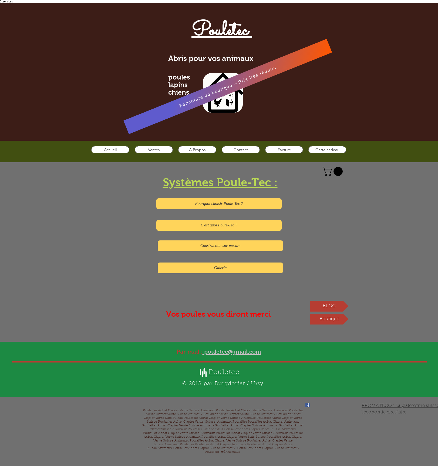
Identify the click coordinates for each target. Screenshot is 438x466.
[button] (333, 171)
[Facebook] (307, 405)
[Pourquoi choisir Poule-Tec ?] (219, 203)
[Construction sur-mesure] (220, 245)
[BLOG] (329, 306)
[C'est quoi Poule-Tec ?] (219, 225)
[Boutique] (329, 319)
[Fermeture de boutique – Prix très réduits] (227, 86)
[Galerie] (220, 268)
